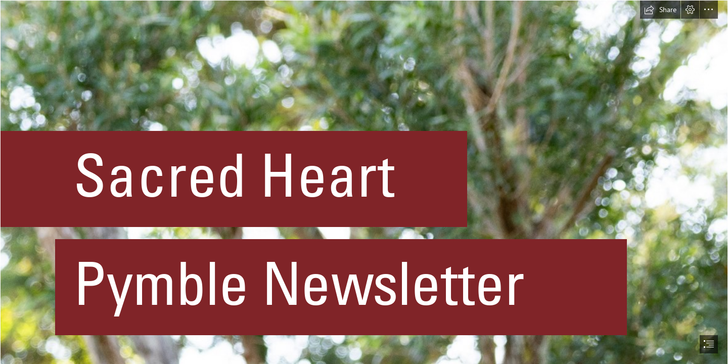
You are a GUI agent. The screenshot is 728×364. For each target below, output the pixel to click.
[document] (364, 182)
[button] (660, 10)
